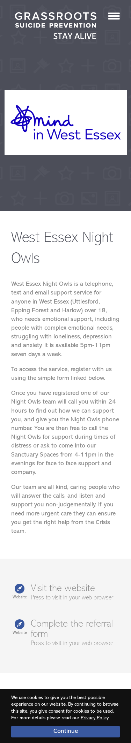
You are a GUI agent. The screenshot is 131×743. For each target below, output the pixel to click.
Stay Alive (56, 26)
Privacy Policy (94, 718)
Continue (65, 731)
